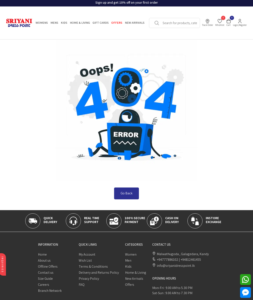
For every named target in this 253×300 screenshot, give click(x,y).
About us (44, 260)
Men (128, 260)
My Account (87, 254)
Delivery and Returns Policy (99, 272)
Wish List (85, 260)
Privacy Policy (89, 278)
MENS (54, 23)
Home (42, 254)
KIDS (64, 23)
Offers (129, 284)
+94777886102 (167, 259)
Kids (128, 266)
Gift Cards (101, 23)
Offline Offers (48, 266)
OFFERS (116, 23)
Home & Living (135, 272)
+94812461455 (189, 259)
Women (131, 254)
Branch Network (50, 290)
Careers (43, 284)
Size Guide (45, 278)
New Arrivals (135, 23)
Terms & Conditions (93, 266)
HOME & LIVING (80, 23)
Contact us (45, 272)
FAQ (82, 284)
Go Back (126, 193)
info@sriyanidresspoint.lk (176, 265)
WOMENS (42, 23)
